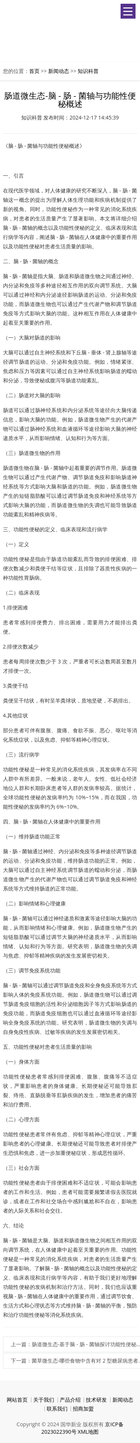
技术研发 (96, 1399)
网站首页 (17, 1399)
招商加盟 (83, 1408)
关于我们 (43, 1399)
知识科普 (88, 70)
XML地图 (88, 1431)
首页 (34, 70)
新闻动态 (58, 70)
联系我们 (57, 1408)
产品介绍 (70, 1399)
